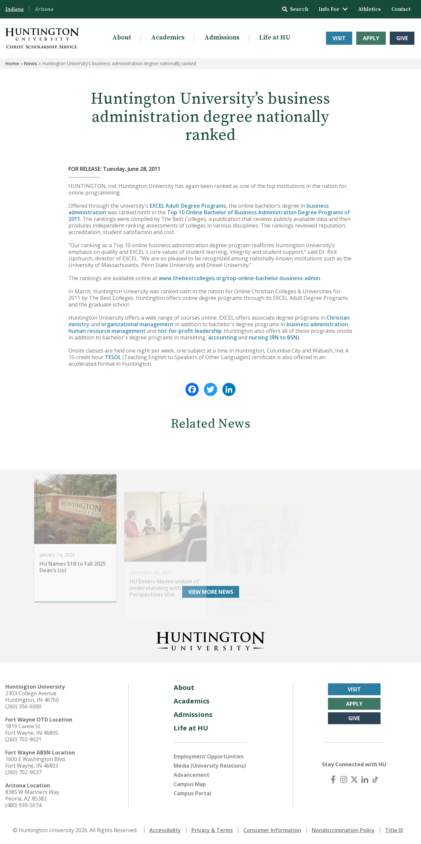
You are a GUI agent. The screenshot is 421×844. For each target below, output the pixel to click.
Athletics (369, 9)
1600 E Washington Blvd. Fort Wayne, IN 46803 (35, 762)
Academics (168, 38)
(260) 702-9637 (23, 772)
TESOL (113, 357)
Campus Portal (192, 793)
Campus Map (190, 784)
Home (12, 63)
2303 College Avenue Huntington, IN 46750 (32, 696)
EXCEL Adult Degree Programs (188, 205)
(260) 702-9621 (23, 739)
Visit (339, 38)
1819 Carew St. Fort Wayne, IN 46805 (31, 729)
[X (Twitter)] (354, 779)
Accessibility (165, 830)
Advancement (192, 774)
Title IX (394, 830)
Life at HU (274, 38)
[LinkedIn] (365, 779)
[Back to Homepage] (210, 639)
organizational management (137, 324)
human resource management (107, 330)
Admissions (221, 38)
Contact (400, 9)
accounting (222, 337)
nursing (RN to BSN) (274, 337)
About (121, 38)
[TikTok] (375, 779)
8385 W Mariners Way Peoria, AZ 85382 (32, 795)
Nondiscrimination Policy (343, 830)
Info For (333, 9)
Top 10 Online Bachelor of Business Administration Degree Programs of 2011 (209, 216)
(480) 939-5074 (23, 805)
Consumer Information (272, 830)
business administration (317, 324)
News (30, 63)
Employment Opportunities (209, 756)
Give (402, 38)
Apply (371, 38)
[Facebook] (333, 779)
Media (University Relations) (210, 765)
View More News (210, 591)
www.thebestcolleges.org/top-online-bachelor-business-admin (239, 278)
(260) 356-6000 (23, 706)
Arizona (44, 9)
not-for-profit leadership (190, 330)
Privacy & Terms (212, 830)
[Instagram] (344, 779)
